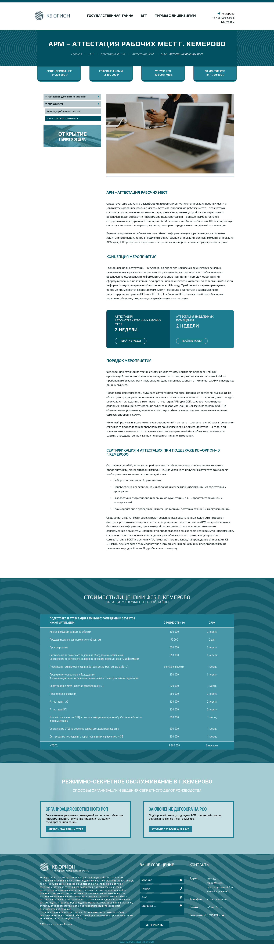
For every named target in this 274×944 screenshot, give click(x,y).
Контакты (228, 21)
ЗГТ (144, 15)
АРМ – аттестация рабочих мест (62, 118)
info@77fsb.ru (214, 907)
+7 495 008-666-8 (223, 17)
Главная (77, 54)
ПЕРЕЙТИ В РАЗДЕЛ (131, 341)
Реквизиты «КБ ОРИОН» (206, 915)
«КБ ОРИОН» (148, 942)
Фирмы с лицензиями (175, 15)
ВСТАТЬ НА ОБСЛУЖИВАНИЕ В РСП (170, 829)
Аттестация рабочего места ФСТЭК (64, 111)
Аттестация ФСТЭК (113, 54)
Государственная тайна (110, 15)
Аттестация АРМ (143, 54)
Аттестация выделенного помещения (65, 96)
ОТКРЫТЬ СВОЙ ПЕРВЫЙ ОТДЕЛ (65, 829)
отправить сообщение (154, 925)
